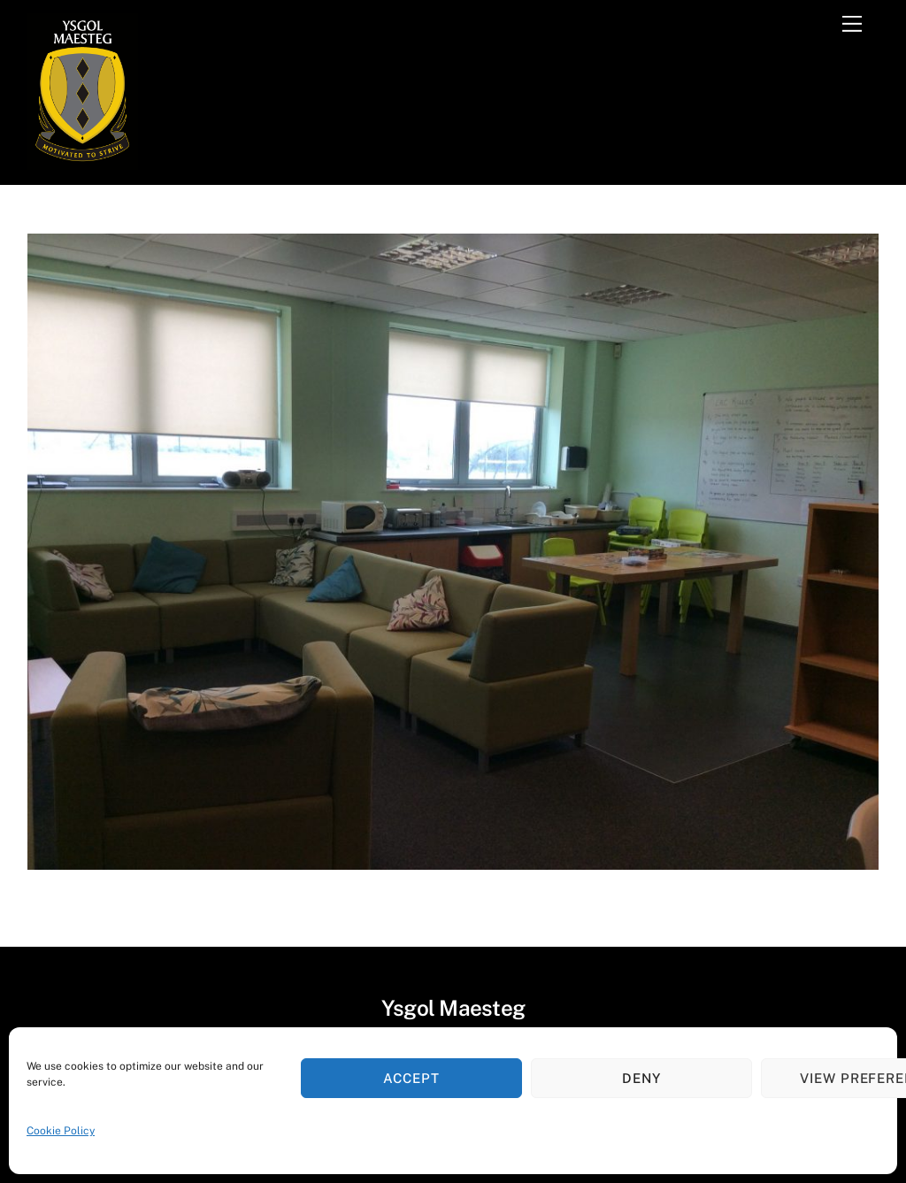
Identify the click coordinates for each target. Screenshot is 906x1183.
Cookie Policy (61, 1131)
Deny (641, 1078)
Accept (411, 1078)
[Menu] (852, 24)
